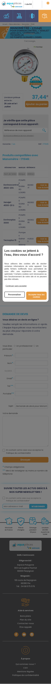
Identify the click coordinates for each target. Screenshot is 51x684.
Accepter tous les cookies (36, 295)
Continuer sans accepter (16, 286)
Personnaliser (14, 294)
